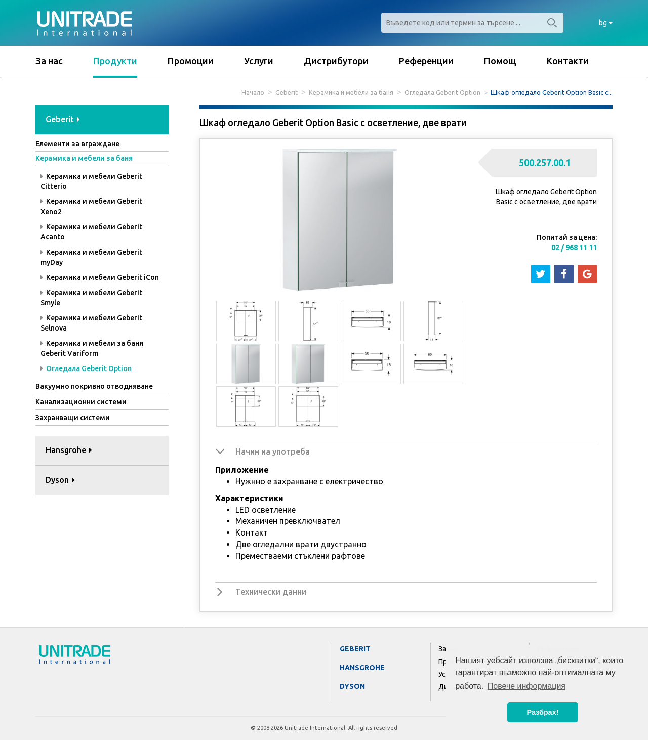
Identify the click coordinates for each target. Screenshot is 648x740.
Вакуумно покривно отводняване (94, 386)
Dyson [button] (60, 479)
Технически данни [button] (270, 591)
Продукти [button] (115, 61)
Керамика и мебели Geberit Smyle (91, 298)
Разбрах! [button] (543, 712)
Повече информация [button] (526, 686)
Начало (252, 92)
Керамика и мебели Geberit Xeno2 (91, 206)
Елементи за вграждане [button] (77, 144)
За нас (49, 61)
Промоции (191, 61)
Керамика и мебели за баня (351, 92)
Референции (426, 61)
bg (606, 23)
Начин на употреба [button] (272, 451)
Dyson (352, 686)
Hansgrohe (362, 668)
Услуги (258, 61)
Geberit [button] (63, 119)
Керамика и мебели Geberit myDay (91, 257)
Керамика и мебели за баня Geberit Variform (91, 348)
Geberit (286, 92)
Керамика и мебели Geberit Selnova (91, 323)
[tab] (102, 120)
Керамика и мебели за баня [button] (84, 158)
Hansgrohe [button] (69, 450)
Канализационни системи (81, 402)
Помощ (500, 61)
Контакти (568, 61)
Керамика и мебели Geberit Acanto (91, 232)
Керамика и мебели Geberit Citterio (91, 181)
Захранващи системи (72, 418)
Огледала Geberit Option (442, 92)
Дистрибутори (336, 61)
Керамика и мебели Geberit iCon (99, 277)
